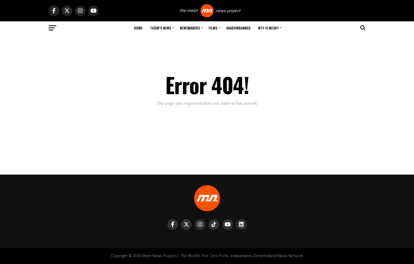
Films (213, 28)
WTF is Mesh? (268, 28)
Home (138, 28)
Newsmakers (190, 28)
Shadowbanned (238, 28)
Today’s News (160, 28)
